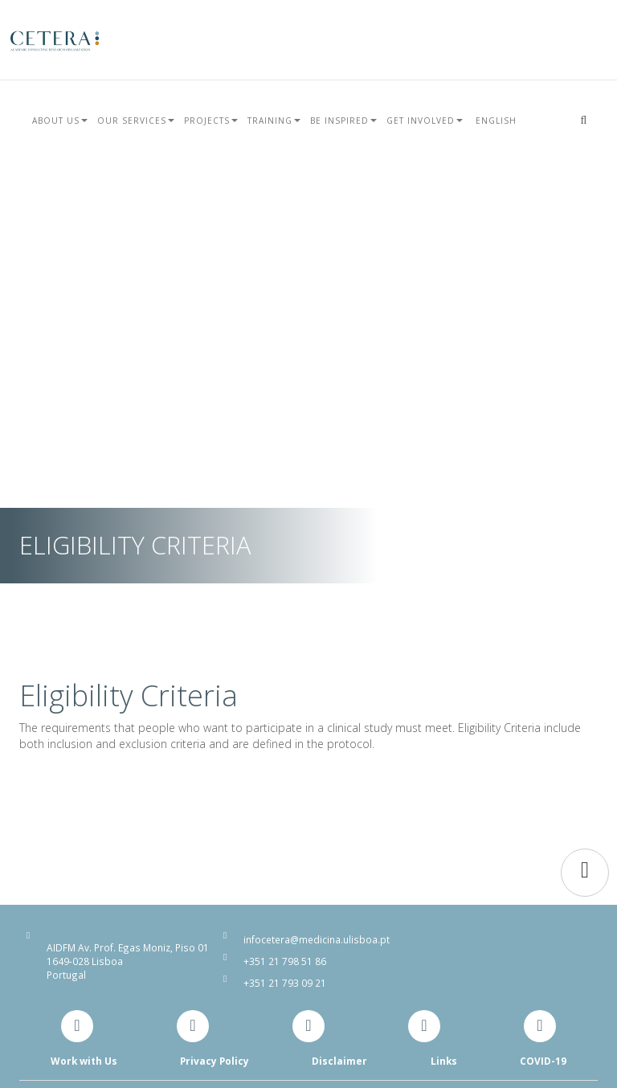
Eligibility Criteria (128, 695)
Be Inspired (343, 120)
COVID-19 (543, 1060)
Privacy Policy (214, 1060)
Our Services (135, 120)
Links (444, 1060)
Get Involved (424, 120)
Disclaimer (339, 1060)
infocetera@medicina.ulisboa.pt (316, 939)
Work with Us (84, 1060)
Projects (211, 120)
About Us (60, 120)
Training (273, 120)
